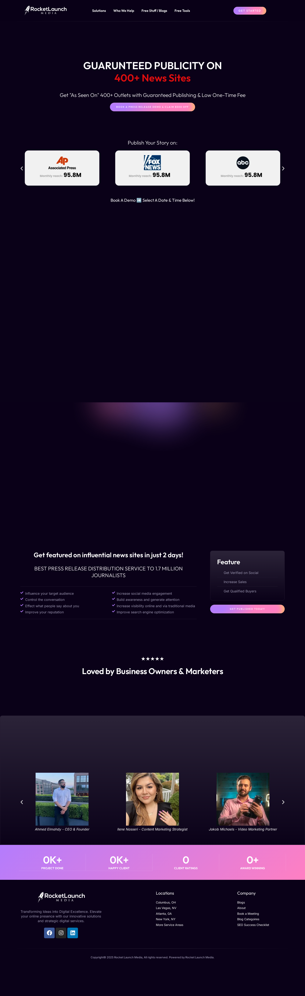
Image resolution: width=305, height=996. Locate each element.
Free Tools (182, 10)
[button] (21, 169)
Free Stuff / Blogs (154, 10)
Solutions (99, 10)
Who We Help (123, 10)
